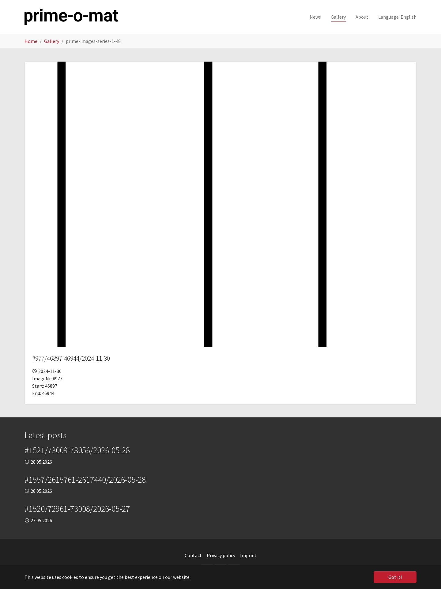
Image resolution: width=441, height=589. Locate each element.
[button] (397, 17)
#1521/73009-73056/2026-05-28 (77, 450)
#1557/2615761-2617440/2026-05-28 (85, 479)
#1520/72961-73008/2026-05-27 (77, 508)
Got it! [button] (395, 577)
